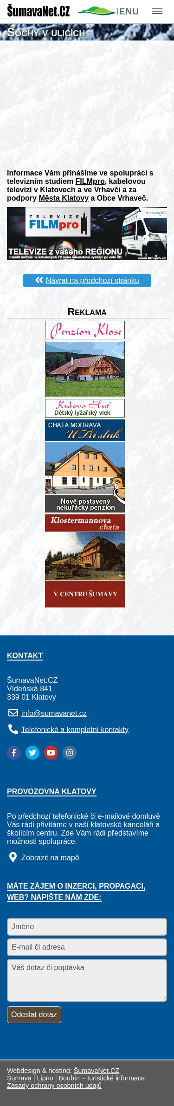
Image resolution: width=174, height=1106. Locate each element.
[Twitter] (32, 753)
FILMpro (90, 181)
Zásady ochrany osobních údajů (54, 1085)
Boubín (69, 1078)
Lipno (45, 1078)
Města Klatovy (64, 198)
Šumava (19, 1078)
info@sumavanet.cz (54, 713)
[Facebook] (14, 753)
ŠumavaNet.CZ (96, 1070)
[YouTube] (51, 753)
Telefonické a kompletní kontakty (75, 729)
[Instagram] (70, 753)
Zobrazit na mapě (50, 858)
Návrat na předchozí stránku (92, 280)
